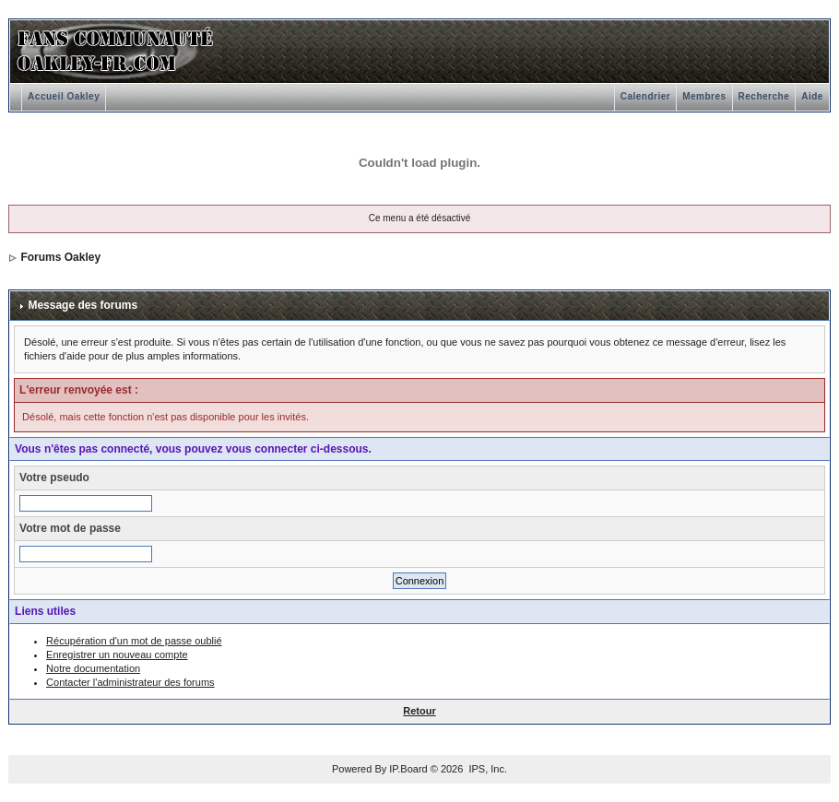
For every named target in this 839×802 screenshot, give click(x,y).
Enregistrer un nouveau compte (116, 654)
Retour (419, 710)
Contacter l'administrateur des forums (130, 682)
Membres (704, 96)
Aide (812, 96)
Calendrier (645, 96)
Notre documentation (93, 668)
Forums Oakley (60, 257)
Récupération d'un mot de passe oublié (133, 640)
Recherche (764, 96)
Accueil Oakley (64, 96)
